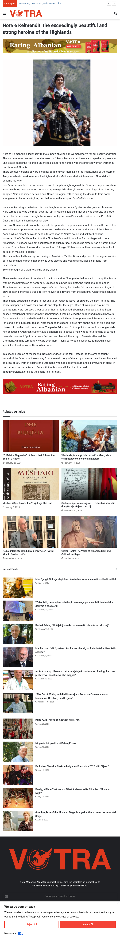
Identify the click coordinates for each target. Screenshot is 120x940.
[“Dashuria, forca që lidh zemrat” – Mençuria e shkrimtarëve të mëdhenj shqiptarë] (89, 436)
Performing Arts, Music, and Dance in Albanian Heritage (47, 3)
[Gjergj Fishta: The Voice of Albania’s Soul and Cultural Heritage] (89, 532)
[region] (60, 920)
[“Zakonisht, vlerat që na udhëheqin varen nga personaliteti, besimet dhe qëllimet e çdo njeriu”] (18, 611)
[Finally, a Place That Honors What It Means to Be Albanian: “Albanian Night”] (18, 798)
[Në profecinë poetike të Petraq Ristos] (18, 752)
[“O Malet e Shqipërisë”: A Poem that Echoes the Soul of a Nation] (31, 436)
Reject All (31, 924)
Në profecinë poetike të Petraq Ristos (55, 743)
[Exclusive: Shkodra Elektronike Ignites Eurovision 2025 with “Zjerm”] (18, 775)
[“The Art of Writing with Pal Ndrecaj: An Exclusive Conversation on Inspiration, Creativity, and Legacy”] (18, 703)
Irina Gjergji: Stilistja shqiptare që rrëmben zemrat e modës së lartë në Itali (75, 579)
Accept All (88, 924)
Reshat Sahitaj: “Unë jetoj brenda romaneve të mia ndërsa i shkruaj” (72, 625)
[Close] (117, 903)
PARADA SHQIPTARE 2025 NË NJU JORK (57, 720)
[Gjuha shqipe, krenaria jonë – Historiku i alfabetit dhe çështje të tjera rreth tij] (89, 484)
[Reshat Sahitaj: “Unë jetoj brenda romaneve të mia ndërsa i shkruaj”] (18, 634)
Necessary (10, 933)
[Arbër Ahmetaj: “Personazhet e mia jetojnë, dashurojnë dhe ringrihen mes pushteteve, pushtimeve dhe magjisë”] (18, 680)
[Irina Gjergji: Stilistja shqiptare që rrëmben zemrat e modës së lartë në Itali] (18, 588)
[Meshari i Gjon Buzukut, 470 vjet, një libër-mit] (31, 484)
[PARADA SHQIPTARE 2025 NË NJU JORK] (18, 729)
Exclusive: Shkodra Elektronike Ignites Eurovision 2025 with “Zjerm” (72, 766)
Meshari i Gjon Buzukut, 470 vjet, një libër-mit (27, 503)
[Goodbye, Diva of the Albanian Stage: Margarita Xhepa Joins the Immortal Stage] (18, 821)
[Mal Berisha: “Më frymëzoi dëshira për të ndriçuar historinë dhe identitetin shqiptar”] (18, 657)
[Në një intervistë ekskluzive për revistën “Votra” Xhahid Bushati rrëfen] (31, 532)
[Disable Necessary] (20, 933)
